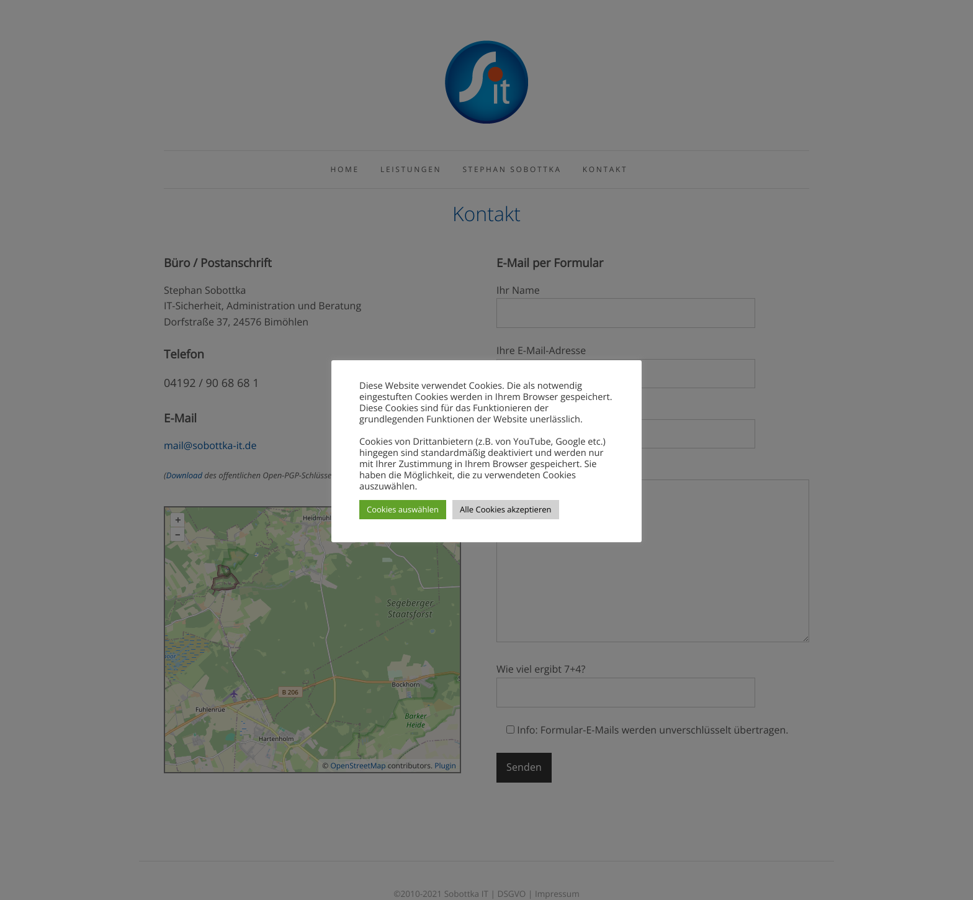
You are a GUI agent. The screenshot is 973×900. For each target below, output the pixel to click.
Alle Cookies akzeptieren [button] (505, 509)
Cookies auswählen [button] (403, 509)
